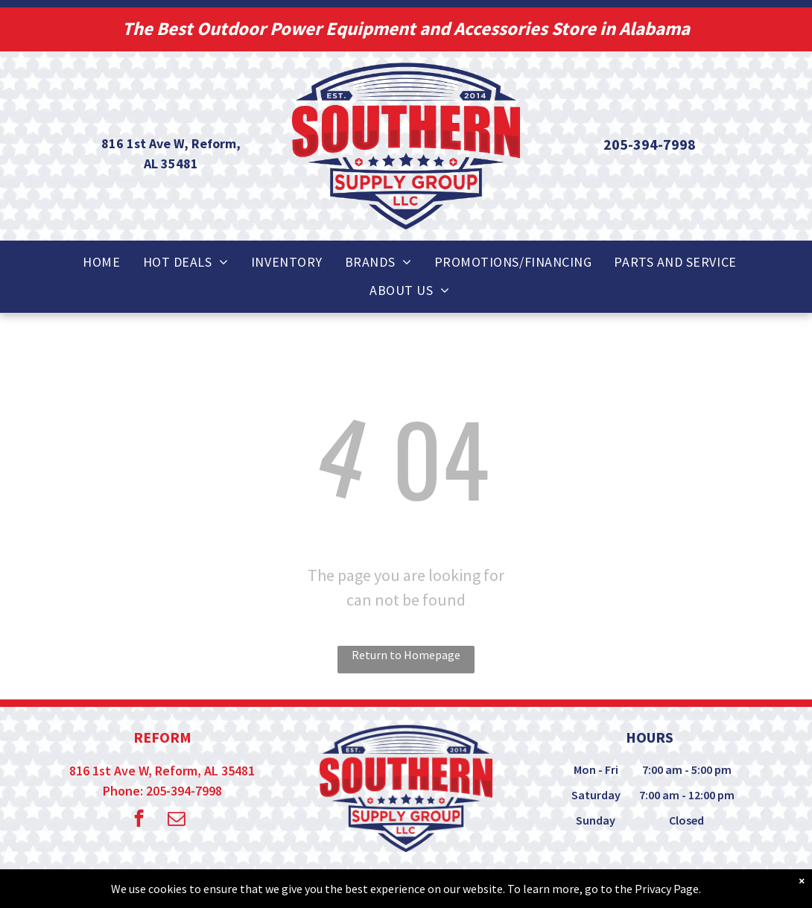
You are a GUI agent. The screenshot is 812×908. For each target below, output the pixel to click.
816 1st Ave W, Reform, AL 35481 (162, 770)
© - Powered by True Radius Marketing (377, 885)
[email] (176, 820)
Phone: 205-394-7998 (162, 790)
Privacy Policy (542, 885)
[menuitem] (101, 261)
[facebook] (139, 820)
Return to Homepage (406, 654)
